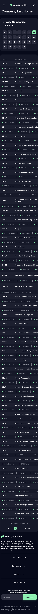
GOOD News (25, 269)
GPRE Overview (9, 473)
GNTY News (25, 177)
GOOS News (25, 301)
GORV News (25, 319)
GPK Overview (8, 437)
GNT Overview (8, 150)
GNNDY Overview (9, 86)
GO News (22, 195)
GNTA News (25, 159)
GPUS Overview (9, 500)
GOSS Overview (9, 328)
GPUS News (25, 500)
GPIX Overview (9, 428)
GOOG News (25, 281)
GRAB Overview (9, 509)
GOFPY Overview (9, 215)
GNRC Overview (9, 113)
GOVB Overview (9, 346)
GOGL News (25, 224)
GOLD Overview (9, 251)
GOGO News (25, 233)
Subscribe (29, 597)
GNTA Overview (9, 159)
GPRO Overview (9, 491)
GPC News (23, 401)
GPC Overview (8, 401)
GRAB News (25, 509)
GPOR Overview (9, 464)
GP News (22, 373)
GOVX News (25, 364)
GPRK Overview (9, 482)
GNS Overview (8, 132)
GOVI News (24, 355)
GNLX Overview (9, 77)
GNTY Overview (9, 177)
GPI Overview (8, 419)
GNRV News (25, 122)
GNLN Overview (9, 68)
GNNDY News (26, 86)
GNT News (23, 150)
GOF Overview (8, 206)
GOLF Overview (9, 260)
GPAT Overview (9, 392)
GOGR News (25, 242)
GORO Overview (9, 310)
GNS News (23, 132)
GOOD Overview (9, 269)
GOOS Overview (9, 301)
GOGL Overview (9, 224)
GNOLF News (26, 95)
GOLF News (25, 260)
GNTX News (25, 168)
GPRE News (24, 473)
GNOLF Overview (9, 95)
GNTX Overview (9, 168)
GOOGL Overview (10, 292)
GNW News (24, 186)
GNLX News (24, 77)
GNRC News (25, 113)
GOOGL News (27, 292)
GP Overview (8, 373)
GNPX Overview (9, 104)
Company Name (20, 59)
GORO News (25, 310)
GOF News (23, 206)
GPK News (23, 437)
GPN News (23, 455)
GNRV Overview (9, 122)
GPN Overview (8, 455)
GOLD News (25, 251)
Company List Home (17, 11)
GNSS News (25, 141)
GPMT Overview (9, 446)
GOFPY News (26, 215)
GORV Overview (9, 319)
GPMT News (25, 446)
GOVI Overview (9, 355)
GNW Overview (9, 186)
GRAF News (24, 518)
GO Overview (8, 195)
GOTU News (25, 337)
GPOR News (25, 464)
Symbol (4, 59)
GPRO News (25, 491)
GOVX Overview (9, 364)
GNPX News (25, 104)
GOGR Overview (9, 242)
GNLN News (25, 68)
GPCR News (25, 410)
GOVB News (25, 346)
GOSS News (25, 328)
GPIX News (23, 428)
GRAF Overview (9, 518)
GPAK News (24, 382)
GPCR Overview (9, 410)
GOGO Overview (9, 233)
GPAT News (24, 392)
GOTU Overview (9, 337)
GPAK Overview (9, 382)
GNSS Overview (9, 141)
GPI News (22, 419)
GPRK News (24, 482)
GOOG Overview (9, 281)
